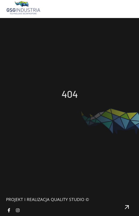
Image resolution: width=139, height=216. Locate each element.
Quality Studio (67, 199)
